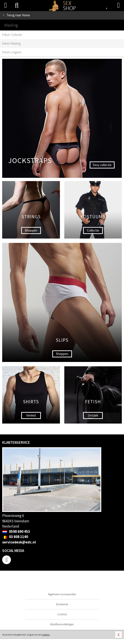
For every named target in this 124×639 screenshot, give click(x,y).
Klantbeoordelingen (62, 624)
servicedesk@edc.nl (19, 542)
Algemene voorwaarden (62, 594)
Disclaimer (62, 604)
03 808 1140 (15, 536)
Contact (62, 614)
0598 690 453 (16, 531)
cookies (46, 634)
